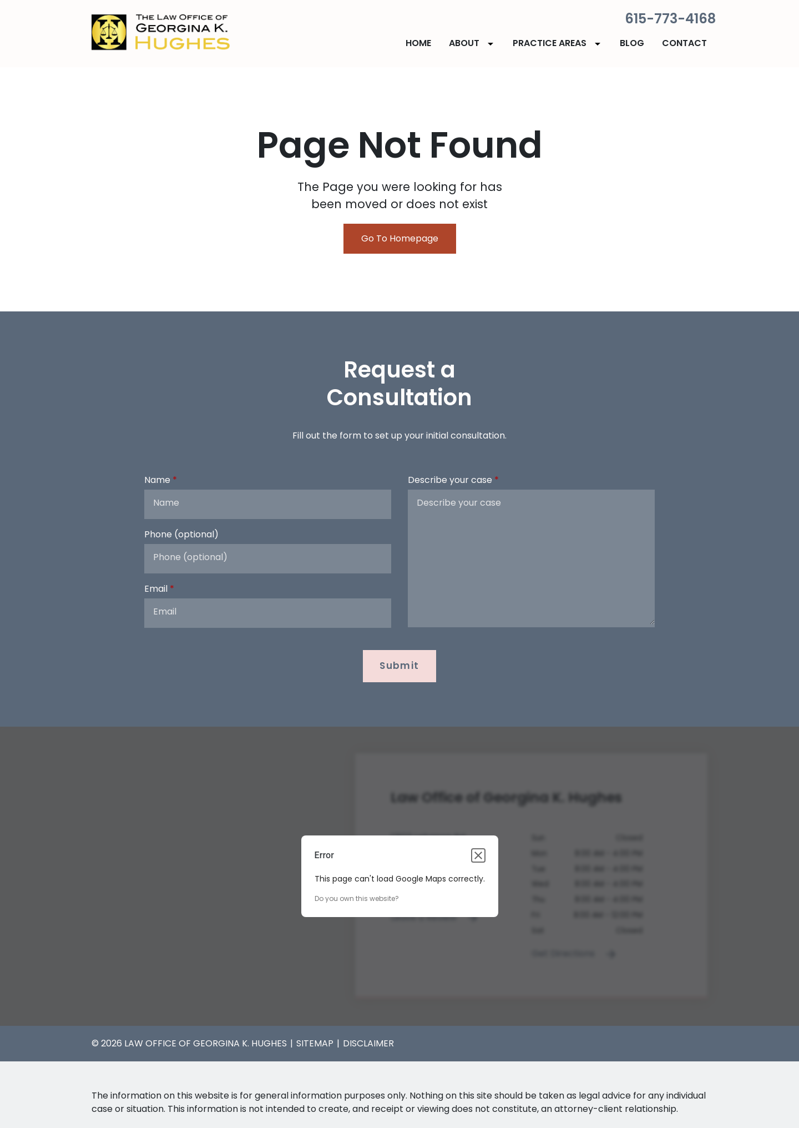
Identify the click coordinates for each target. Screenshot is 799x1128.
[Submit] (400, 666)
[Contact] (684, 43)
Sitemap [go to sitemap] (314, 1043)
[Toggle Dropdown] (493, 44)
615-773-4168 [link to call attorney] (670, 18)
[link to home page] (161, 33)
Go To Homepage (399, 238)
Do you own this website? (357, 898)
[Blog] (632, 43)
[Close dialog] (478, 855)
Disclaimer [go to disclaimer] (368, 1043)
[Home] (418, 43)
